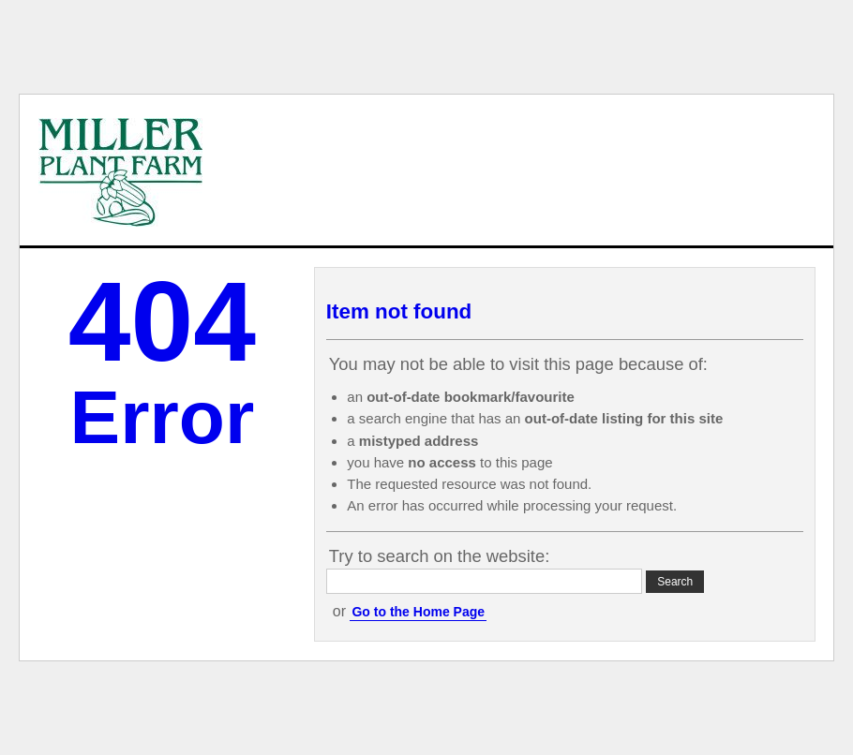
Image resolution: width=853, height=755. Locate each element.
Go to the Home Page (418, 611)
